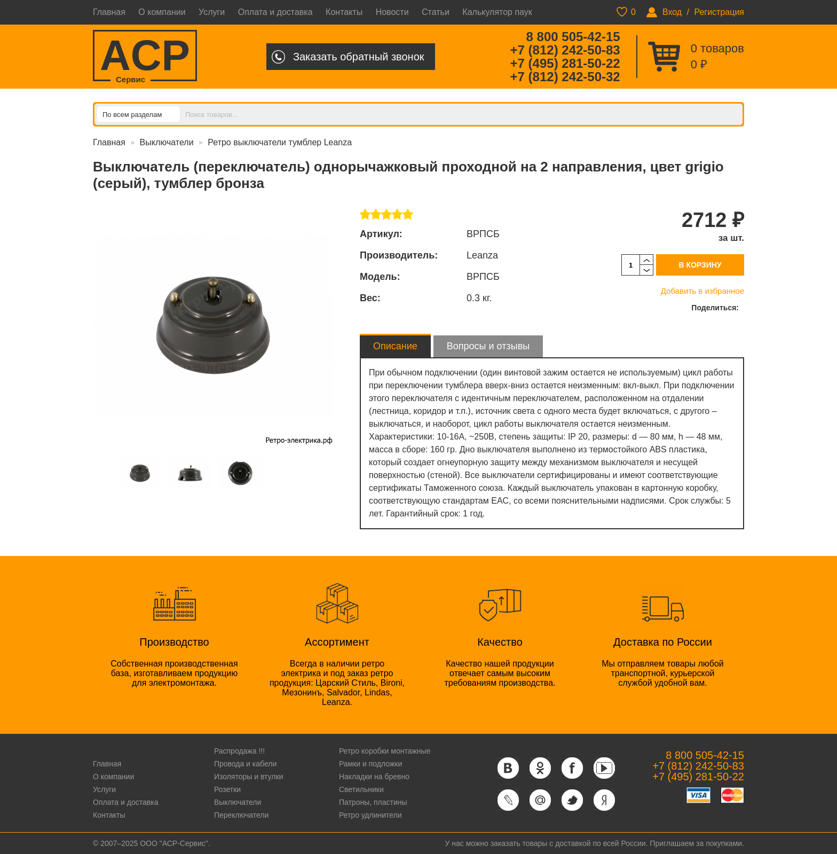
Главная (109, 12)
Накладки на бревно (374, 776)
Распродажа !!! (239, 751)
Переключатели (241, 815)
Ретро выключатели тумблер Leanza (280, 142)
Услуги (212, 12)
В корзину (699, 265)
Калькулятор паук (497, 12)
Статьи (435, 12)
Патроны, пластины (373, 802)
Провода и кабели (245, 763)
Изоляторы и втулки (248, 776)
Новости (392, 12)
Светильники (361, 789)
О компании (161, 12)
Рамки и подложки (370, 763)
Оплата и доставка (275, 12)
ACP (145, 56)
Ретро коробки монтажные (385, 751)
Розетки (227, 789)
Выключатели (167, 142)
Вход (672, 12)
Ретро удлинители (370, 815)
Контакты (344, 12)
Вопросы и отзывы (488, 346)
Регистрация (719, 12)
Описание (395, 346)
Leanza (482, 255)
